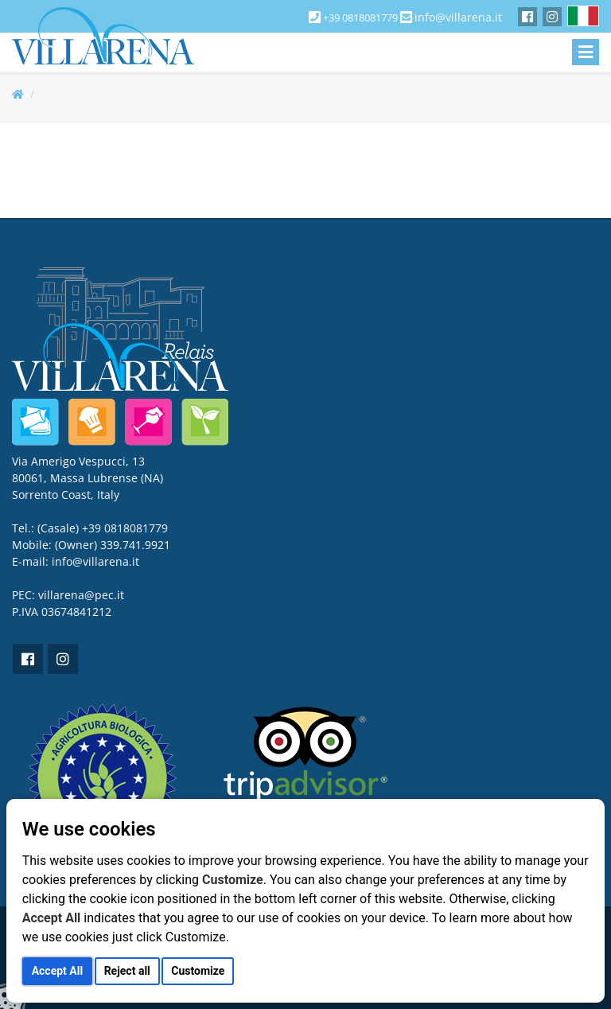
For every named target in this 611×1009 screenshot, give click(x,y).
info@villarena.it (458, 17)
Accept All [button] (57, 970)
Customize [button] (197, 970)
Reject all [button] (127, 970)
